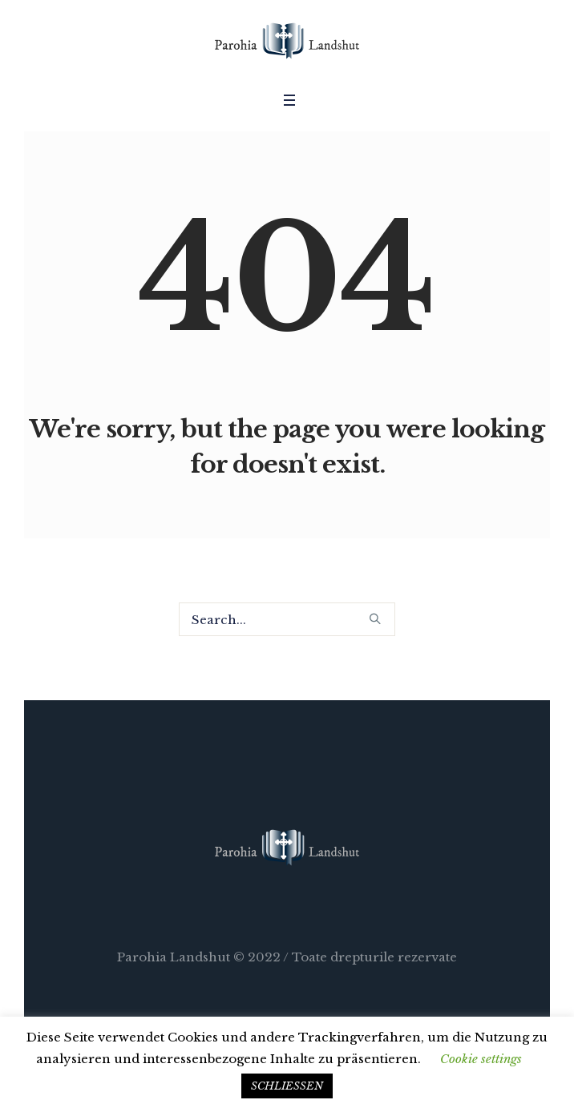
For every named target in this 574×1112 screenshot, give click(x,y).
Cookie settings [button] (481, 1058)
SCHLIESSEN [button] (287, 1086)
